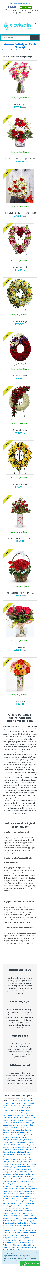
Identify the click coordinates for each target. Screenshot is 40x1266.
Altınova (13, 1108)
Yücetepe (15, 1242)
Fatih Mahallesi (12, 1181)
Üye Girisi (34, 10)
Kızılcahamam (29, 1203)
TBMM (12, 1230)
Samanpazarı (8, 1220)
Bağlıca (32, 1122)
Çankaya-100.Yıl (22, 1125)
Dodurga (22, 1174)
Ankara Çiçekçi (16, 50)
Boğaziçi (13, 1125)
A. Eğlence (16, 1115)
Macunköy (28, 1211)
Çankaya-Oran (27, 1159)
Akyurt (11, 1103)
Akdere (14, 1110)
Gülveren (19, 1186)
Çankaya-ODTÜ (16, 1159)
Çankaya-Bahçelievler (11, 1127)
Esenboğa (7, 1179)
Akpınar (30, 1100)
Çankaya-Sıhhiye (9, 1164)
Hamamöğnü (28, 1186)
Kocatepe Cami (16, 1206)
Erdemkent (20, 1176)
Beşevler (29, 1120)
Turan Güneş (8, 1233)
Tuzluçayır (17, 1233)
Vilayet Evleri (29, 1235)
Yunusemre (7, 1242)
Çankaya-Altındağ (21, 1113)
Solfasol (12, 1225)
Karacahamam (19, 1193)
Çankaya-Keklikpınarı (22, 1147)
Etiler (21, 1179)
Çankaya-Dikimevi (25, 1140)
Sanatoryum (17, 1220)
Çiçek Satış (5, 50)
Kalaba (10, 1193)
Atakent (27, 1118)
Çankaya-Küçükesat (10, 1152)
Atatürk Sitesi (18, 1118)
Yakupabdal (7, 1238)
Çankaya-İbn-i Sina (18, 1144)
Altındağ (31, 1103)
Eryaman (27, 1176)
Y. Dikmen (33, 1240)
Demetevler (28, 1171)
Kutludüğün (7, 1211)
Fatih (5, 1181)
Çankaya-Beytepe (17, 1135)
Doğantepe (30, 1174)
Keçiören (26, 1198)
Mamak (6, 1213)
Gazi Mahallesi (24, 1181)
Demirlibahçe (8, 1174)
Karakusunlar (29, 1193)
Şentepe (20, 1228)
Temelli (18, 1230)
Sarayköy (30, 1220)
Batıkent (6, 1122)
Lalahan (15, 1211)
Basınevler (14, 1122)
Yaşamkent (26, 1238)
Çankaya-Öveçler (9, 1162)
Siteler (27, 1223)
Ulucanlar (6, 1235)
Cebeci (30, 1125)
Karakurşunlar (8, 1196)
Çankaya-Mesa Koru (23, 1154)
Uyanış (17, 1235)
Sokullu (5, 1225)
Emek (13, 1176)
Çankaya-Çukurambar (11, 1140)
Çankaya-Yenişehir (13, 1169)
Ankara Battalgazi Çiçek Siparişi (20, 45)
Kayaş (14, 1198)
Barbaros (21, 1122)
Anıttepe (24, 1103)
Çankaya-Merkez (9, 1154)
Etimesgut (27, 1179)
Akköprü (24, 1100)
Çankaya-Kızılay (17, 1149)
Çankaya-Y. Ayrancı (10, 1171)
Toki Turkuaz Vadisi (29, 1230)
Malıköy (6, 1245)
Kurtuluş (19, 1208)
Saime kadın (32, 1218)
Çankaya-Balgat (24, 1127)
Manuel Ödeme (25, 7)
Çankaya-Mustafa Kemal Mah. (14, 1157)
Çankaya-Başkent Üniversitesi (14, 1130)
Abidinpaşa (25, 1115)
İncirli (15, 1191)
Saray (24, 1220)
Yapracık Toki (17, 1238)
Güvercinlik (24, 1242)
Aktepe (6, 1103)
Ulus (12, 1235)
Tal (32, 1228)
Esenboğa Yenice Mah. (11, 1247)
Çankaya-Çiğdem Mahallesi (19, 1137)
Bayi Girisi (16, 13)
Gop (10, 1184)
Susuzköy (6, 1228)
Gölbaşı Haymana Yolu (20, 1184)
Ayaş (29, 1113)
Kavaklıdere (7, 1198)
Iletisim (27, 13)
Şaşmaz (14, 1228)
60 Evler (18, 1103)
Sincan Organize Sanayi (16, 1223)
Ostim (20, 1215)
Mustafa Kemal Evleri (26, 1213)
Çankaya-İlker (30, 1144)
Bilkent (32, 1118)
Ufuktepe (32, 1233)
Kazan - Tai (32, 1242)
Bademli (6, 1125)
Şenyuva (27, 1228)
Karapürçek (18, 1196)
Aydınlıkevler (7, 1115)
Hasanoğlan (7, 1189)
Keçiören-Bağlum (29, 1201)
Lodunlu (21, 1211)
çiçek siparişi (20, 3)
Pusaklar (24, 1218)
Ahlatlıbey (20, 1110)
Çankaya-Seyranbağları (24, 1162)
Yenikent (14, 1240)
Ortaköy (14, 1215)
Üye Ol (23, 10)
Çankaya (30, 1108)
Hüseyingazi (30, 1189)
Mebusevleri (13, 1213)
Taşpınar (6, 1230)
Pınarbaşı (12, 1218)
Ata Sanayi (14, 1120)
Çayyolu (20, 1171)
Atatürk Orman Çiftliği (17, 1105)
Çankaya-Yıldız (26, 1169)
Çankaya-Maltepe (24, 1152)
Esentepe (15, 1179)
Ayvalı (12, 1113)
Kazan (19, 1198)
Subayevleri (27, 1225)
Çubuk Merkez (23, 1250)
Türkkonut (25, 1233)
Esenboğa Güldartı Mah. (28, 1247)
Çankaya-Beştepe (16, 1132)
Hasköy (15, 1189)
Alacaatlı (6, 1105)
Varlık (22, 1235)
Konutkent (26, 1206)
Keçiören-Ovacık (9, 1203)
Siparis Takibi (10, 10)
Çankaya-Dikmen (9, 1142)
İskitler (19, 1191)
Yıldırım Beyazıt (24, 1240)
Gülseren (12, 1186)
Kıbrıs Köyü (20, 1203)
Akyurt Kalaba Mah (16, 1245)
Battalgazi (22, 1120)
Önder (25, 1215)
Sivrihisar (34, 1223)
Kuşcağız (26, 1208)
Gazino (32, 1181)
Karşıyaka (26, 1196)
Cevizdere (7, 1110)
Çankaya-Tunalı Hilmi (17, 1167)
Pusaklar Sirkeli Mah (10, 1250)
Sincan (5, 1223)
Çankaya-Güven (21, 1142)
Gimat (5, 1184)
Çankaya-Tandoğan (22, 1164)
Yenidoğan (7, 1240)
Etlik (33, 1179)
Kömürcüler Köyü (9, 1208)
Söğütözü (18, 1225)
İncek (10, 1191)
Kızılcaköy (6, 1206)
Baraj (28, 1122)
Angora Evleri (21, 1108)
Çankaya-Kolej (28, 1149)
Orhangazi (7, 1215)
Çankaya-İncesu (9, 1147)
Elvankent (6, 1176)
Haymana (22, 1189)
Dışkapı (16, 1174)
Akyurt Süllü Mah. (29, 1245)
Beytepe (6, 1120)
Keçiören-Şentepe (15, 1201)
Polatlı (18, 1218)
